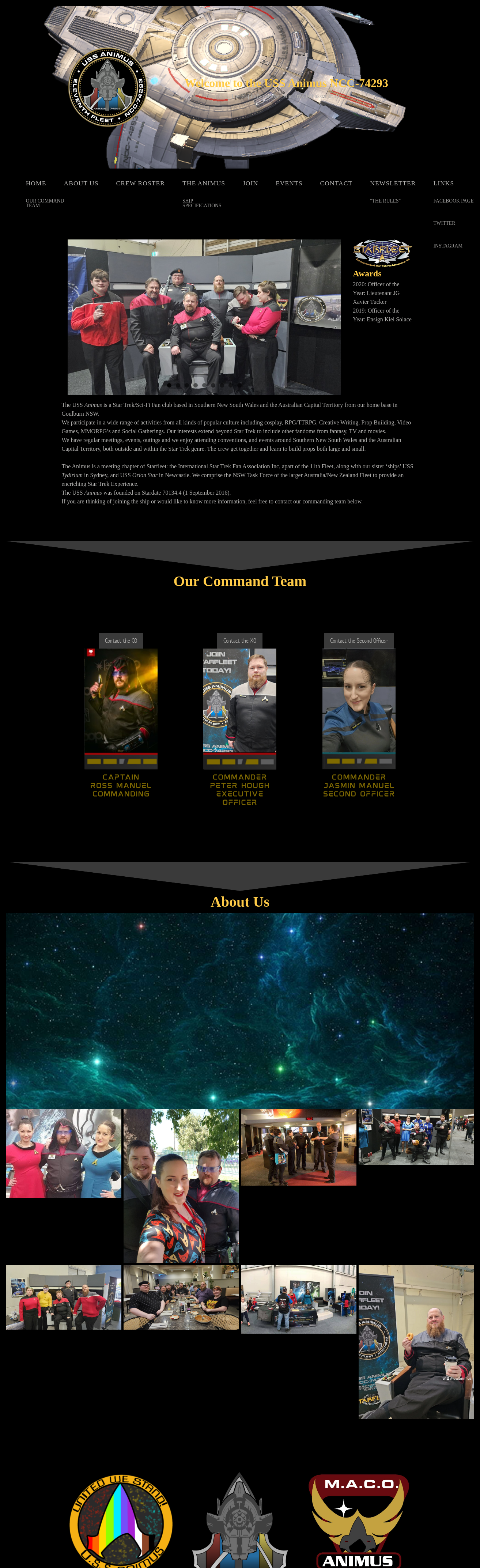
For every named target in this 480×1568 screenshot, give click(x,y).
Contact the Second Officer (359, 641)
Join (250, 183)
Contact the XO (239, 641)
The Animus (203, 183)
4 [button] (195, 385)
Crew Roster (140, 183)
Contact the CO (121, 641)
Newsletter (393, 183)
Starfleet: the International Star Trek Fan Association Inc (213, 466)
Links (444, 183)
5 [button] (204, 385)
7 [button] (222, 385)
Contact (336, 183)
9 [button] (239, 385)
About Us (81, 183)
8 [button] (230, 385)
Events (289, 183)
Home (36, 183)
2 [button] (178, 385)
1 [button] (169, 385)
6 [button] (213, 385)
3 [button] (187, 385)
